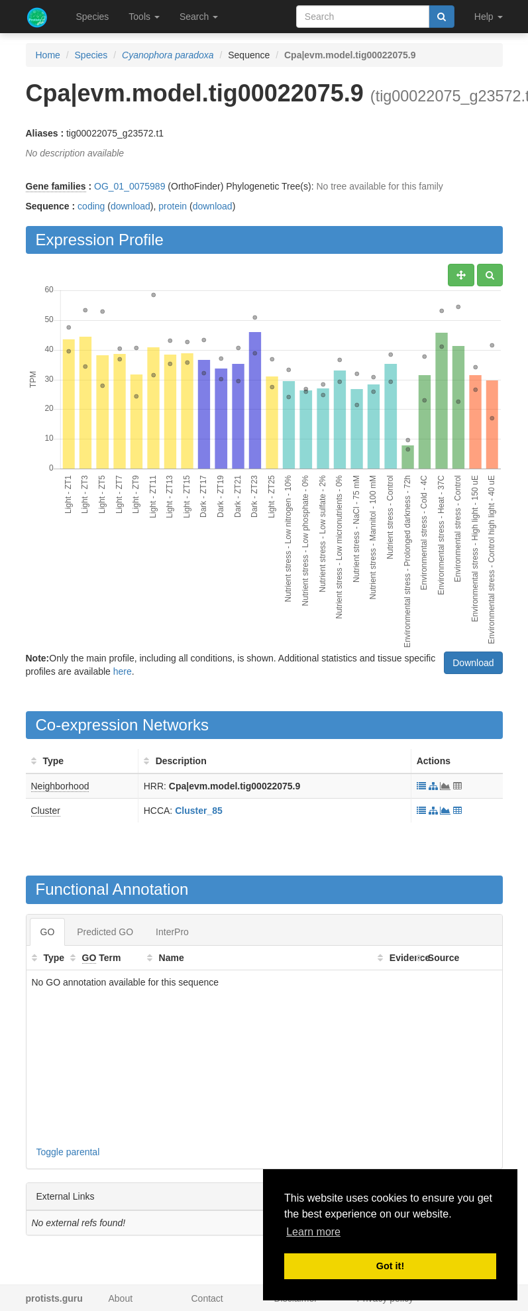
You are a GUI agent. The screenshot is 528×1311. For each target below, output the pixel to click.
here (122, 671)
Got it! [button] (390, 1266)
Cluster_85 (199, 810)
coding (91, 206)
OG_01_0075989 (129, 186)
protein (172, 206)
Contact (207, 1298)
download (130, 206)
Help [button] (488, 16)
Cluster (45, 810)
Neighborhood (60, 786)
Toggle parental (68, 1152)
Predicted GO (105, 932)
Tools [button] (144, 16)
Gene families (56, 186)
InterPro (172, 932)
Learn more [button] (313, 1231)
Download (473, 662)
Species (92, 16)
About (121, 1298)
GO (47, 932)
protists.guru (54, 1298)
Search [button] (199, 16)
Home (48, 55)
